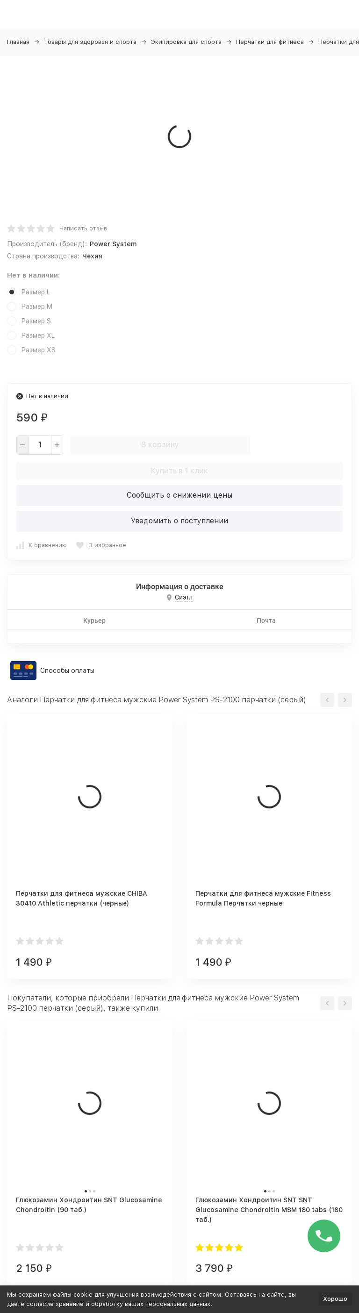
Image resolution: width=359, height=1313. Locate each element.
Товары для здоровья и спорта (90, 41)
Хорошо (335, 1298)
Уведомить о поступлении (179, 520)
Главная (18, 41)
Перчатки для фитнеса (270, 41)
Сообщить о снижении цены (179, 495)
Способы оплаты (67, 670)
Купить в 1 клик (179, 470)
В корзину (160, 444)
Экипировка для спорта (186, 41)
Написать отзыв (83, 228)
